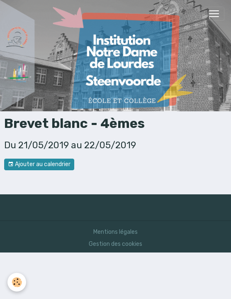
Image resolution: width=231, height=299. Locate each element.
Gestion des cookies (115, 244)
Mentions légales (115, 231)
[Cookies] (16, 282)
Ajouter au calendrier (39, 164)
